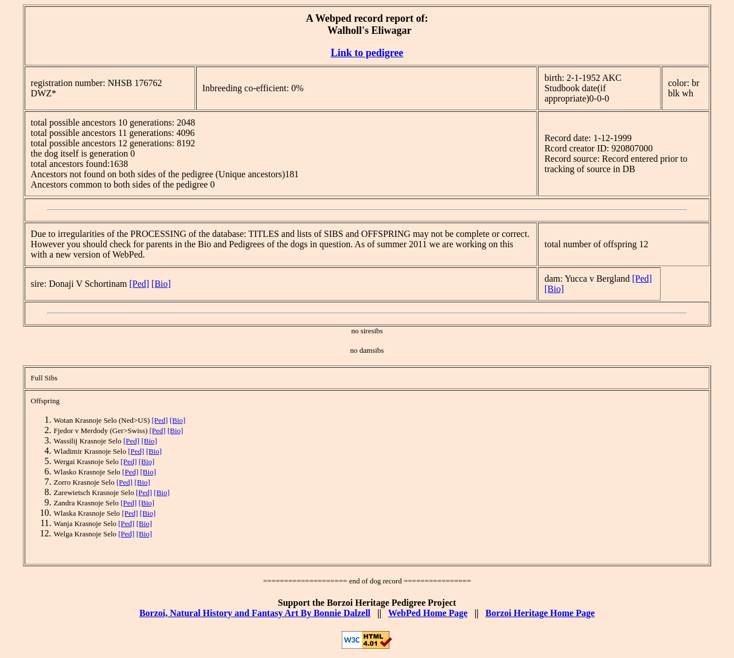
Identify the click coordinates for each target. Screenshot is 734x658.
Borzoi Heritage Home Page (540, 613)
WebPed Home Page (428, 613)
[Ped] (139, 284)
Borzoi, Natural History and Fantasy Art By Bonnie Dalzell (254, 613)
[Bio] (161, 284)
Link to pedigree (367, 53)
